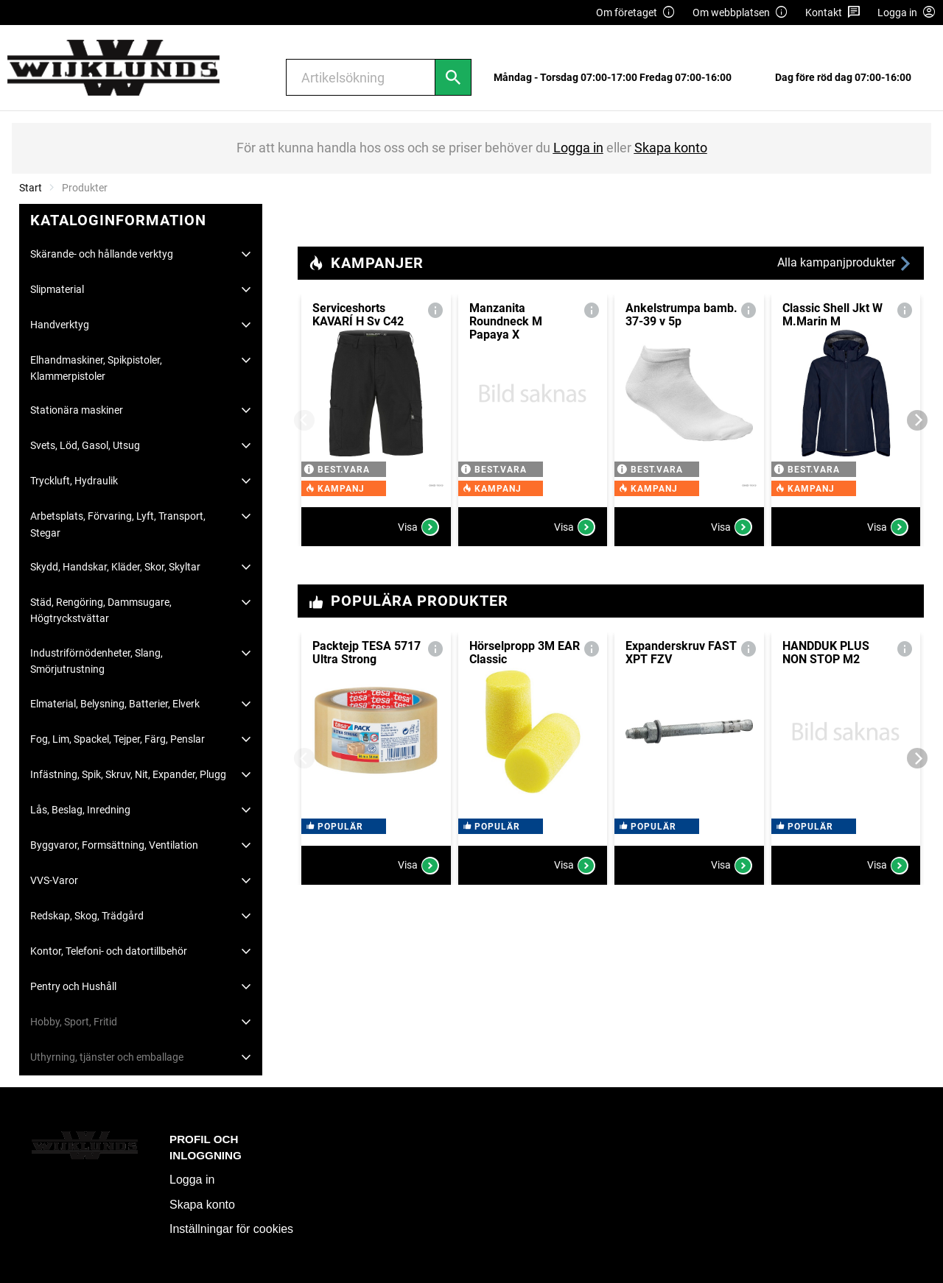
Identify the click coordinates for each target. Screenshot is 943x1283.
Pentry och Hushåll (73, 986)
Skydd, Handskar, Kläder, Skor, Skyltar (115, 567)
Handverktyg (59, 325)
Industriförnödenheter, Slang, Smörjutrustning (96, 661)
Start (30, 188)
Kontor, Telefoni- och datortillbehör (108, 951)
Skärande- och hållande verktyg (101, 254)
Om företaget (636, 13)
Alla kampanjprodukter (845, 263)
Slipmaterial (57, 289)
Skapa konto (202, 1204)
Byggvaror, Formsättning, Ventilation (114, 845)
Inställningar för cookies (231, 1229)
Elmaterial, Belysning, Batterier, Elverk (115, 704)
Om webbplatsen (740, 13)
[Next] (917, 420)
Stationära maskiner (76, 410)
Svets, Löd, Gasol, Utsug (85, 445)
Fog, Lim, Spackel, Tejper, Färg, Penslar (117, 739)
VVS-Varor (54, 880)
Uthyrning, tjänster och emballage (106, 1057)
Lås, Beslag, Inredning (80, 810)
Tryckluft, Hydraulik (74, 481)
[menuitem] (616, 77)
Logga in (191, 1179)
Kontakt (832, 13)
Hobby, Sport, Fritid (73, 1022)
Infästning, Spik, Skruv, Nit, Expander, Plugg (128, 774)
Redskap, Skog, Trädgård (87, 916)
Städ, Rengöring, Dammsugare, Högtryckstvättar (101, 610)
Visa (418, 527)
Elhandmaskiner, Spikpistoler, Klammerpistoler (96, 368)
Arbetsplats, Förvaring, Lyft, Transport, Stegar (118, 524)
